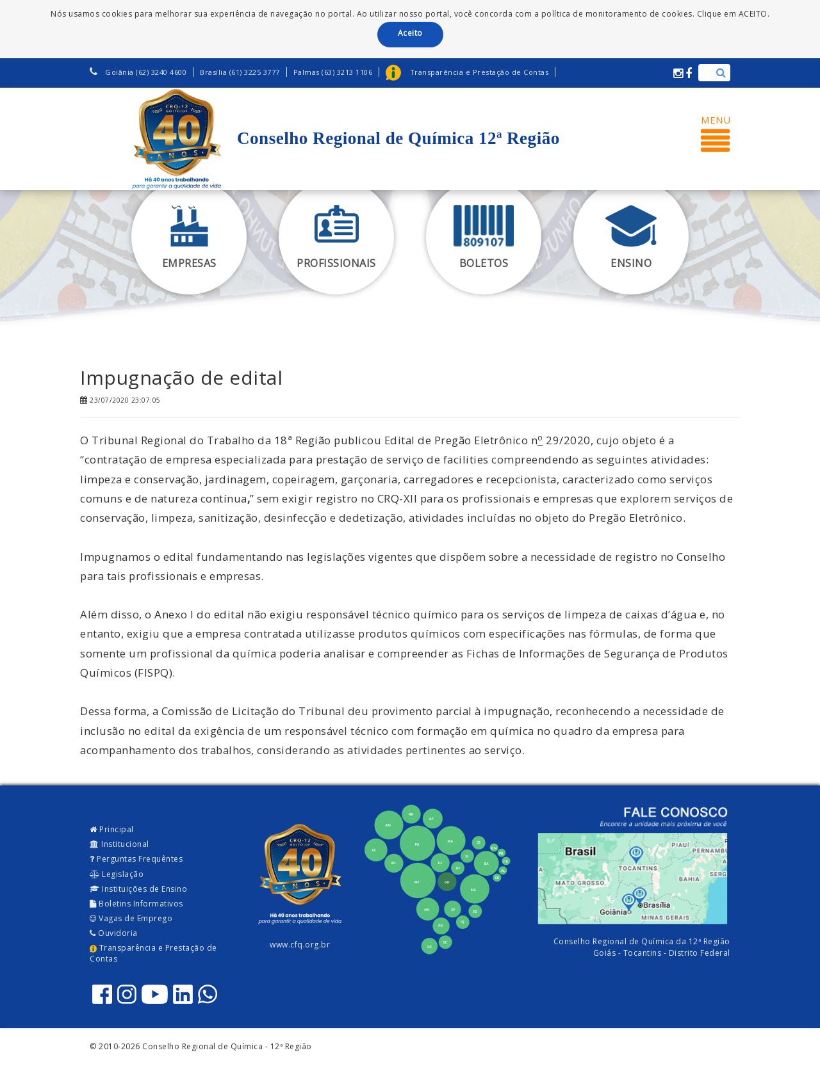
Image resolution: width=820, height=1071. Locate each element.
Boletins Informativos (136, 903)
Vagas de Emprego (131, 918)
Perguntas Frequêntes (136, 858)
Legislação (117, 874)
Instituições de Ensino (138, 888)
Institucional (119, 844)
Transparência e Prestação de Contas (153, 953)
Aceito (410, 33)
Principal (112, 829)
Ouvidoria (114, 933)
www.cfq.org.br (300, 944)
